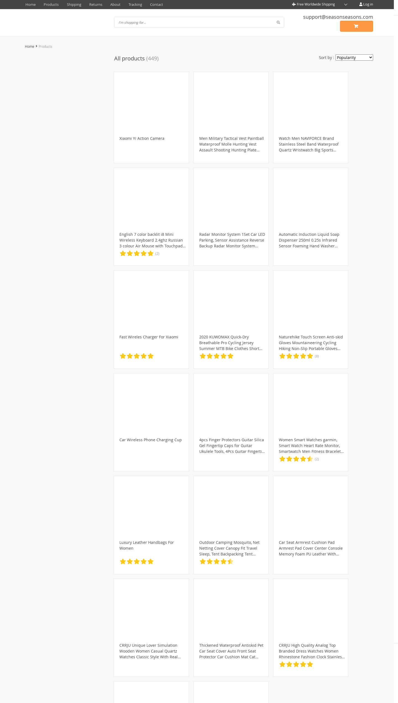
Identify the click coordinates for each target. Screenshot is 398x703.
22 (263, 594)
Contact (142, 4)
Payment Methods (184, 628)
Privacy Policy (108, 634)
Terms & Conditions (114, 641)
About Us (104, 628)
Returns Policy (180, 641)
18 (229, 594)
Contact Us (249, 628)
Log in (366, 4)
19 (238, 594)
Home (29, 4)
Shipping (68, 4)
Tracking (123, 4)
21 (254, 594)
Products (48, 4)
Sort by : (326, 56)
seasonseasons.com (199, 694)
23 (271, 594)
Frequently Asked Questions (265, 634)
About (105, 4)
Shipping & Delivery (185, 634)
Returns (88, 4)
